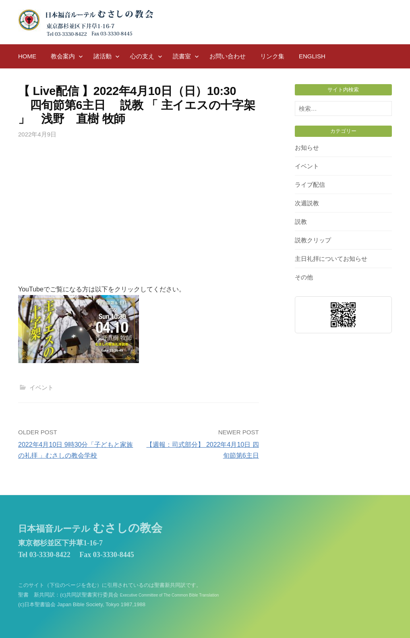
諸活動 (102, 56)
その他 (304, 277)
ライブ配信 (310, 184)
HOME (27, 56)
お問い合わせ (227, 56)
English (312, 56)
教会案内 (63, 56)
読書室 (182, 56)
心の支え (142, 56)
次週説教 (307, 203)
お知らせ (307, 147)
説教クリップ (313, 240)
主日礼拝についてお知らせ (331, 258)
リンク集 (272, 56)
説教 (301, 221)
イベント (41, 387)
